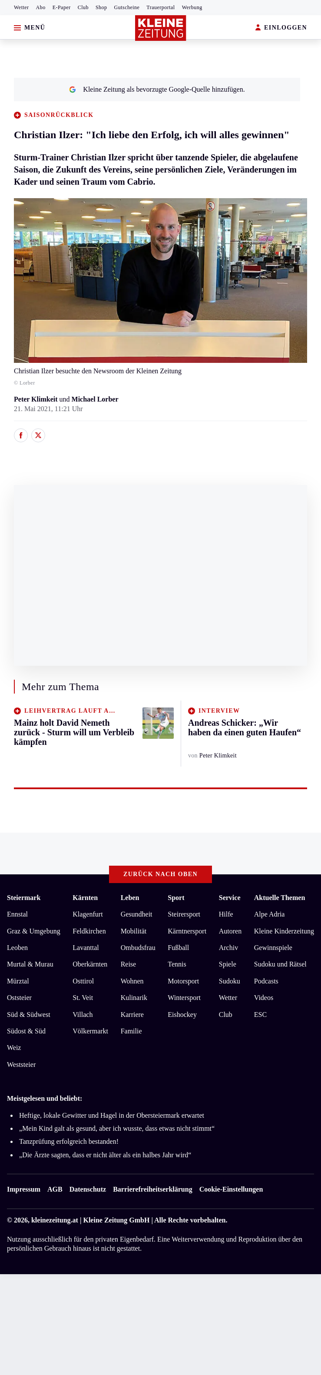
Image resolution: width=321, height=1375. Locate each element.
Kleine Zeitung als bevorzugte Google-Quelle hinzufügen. (157, 89)
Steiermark (23, 897)
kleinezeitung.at (54, 1220)
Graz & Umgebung (33, 931)
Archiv (228, 947)
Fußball (178, 947)
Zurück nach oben (160, 874)
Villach (83, 1014)
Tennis (177, 964)
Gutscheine (127, 7)
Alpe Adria (269, 914)
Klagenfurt (88, 914)
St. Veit (83, 997)
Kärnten (85, 897)
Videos (263, 997)
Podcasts (266, 981)
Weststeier (21, 1064)
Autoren (230, 931)
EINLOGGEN (281, 28)
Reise (128, 964)
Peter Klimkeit (36, 399)
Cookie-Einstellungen (231, 1189)
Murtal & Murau (30, 964)
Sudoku (229, 981)
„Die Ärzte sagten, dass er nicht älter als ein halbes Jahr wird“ (105, 1155)
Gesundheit (136, 914)
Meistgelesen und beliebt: (44, 1098)
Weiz (14, 1047)
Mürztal (18, 981)
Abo (41, 7)
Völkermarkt (90, 1031)
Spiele (227, 964)
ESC (260, 1014)
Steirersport (184, 914)
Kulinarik (134, 997)
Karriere (132, 1014)
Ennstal (17, 914)
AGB (55, 1189)
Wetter (21, 7)
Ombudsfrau (138, 947)
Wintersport (184, 997)
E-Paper (62, 7)
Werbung (192, 7)
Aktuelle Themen (279, 897)
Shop (101, 7)
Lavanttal (86, 947)
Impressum (23, 1189)
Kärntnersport (187, 931)
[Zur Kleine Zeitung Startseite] (160, 28)
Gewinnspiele (273, 947)
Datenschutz (87, 1189)
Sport (176, 897)
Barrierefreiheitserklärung (152, 1189)
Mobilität (134, 931)
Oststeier (19, 997)
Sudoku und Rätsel (280, 964)
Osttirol (83, 981)
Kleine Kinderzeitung (284, 931)
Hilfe (226, 914)
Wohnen (132, 981)
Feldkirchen (89, 931)
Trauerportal (160, 7)
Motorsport (183, 981)
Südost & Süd (26, 1031)
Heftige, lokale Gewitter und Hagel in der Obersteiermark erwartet (111, 1115)
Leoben (17, 947)
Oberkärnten (90, 964)
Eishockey (182, 1014)
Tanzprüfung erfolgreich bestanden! (69, 1141)
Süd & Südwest (28, 1014)
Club (83, 7)
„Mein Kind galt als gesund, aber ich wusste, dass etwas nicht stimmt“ (117, 1128)
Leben (130, 897)
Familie (131, 1031)
